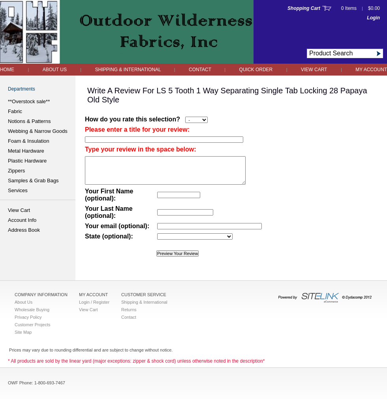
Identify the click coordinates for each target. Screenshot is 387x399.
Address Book (24, 230)
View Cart (314, 69)
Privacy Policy (28, 317)
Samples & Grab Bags (33, 180)
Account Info (22, 220)
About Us (55, 69)
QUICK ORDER (256, 69)
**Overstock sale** (29, 101)
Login (373, 18)
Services (18, 190)
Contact (200, 69)
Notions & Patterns (29, 121)
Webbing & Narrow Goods (38, 131)
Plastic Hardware (27, 161)
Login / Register (94, 302)
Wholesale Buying (32, 309)
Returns (129, 309)
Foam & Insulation (28, 141)
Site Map (23, 332)
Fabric (15, 111)
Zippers (16, 171)
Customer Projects (32, 324)
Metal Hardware (26, 151)
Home (7, 69)
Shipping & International (128, 69)
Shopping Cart (303, 8)
